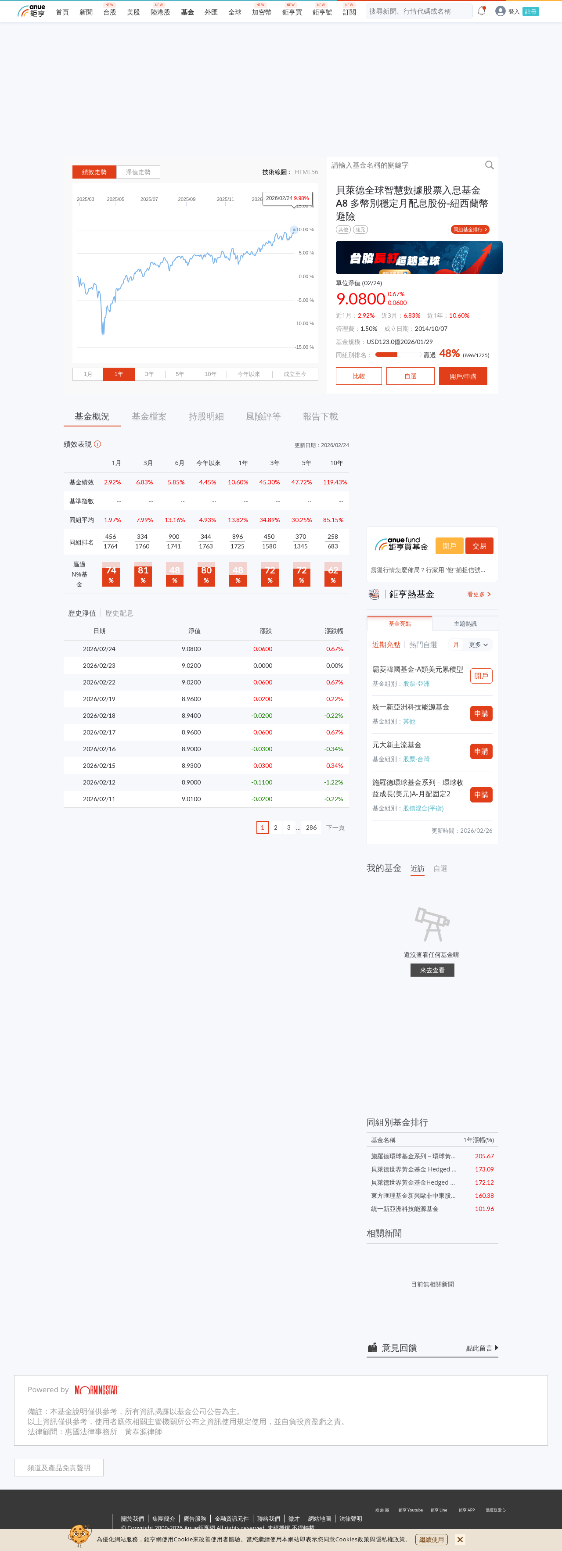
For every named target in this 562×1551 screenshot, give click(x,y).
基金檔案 (149, 416)
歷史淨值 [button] (82, 613)
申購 (482, 713)
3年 (149, 374)
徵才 (294, 1518)
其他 (343, 229)
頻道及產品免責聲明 (58, 1468)
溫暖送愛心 (495, 1523)
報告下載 (320, 416)
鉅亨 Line (439, 1523)
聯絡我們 (268, 1518)
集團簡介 (163, 1518)
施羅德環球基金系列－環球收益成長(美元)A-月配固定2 (418, 788)
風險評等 (263, 416)
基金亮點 (400, 623)
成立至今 (295, 374)
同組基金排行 (468, 229)
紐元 (360, 229)
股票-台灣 (416, 759)
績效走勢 (94, 172)
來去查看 (432, 970)
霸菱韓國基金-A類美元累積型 (417, 669)
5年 (180, 374)
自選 (440, 868)
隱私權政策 (390, 1539)
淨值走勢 (138, 172)
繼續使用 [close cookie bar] (431, 1539)
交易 (479, 546)
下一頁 (335, 827)
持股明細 (206, 416)
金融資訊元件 (232, 1518)
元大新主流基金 (397, 744)
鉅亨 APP (467, 1523)
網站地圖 (319, 1518)
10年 (211, 374)
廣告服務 (195, 1518)
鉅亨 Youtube (411, 1523)
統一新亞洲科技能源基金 (411, 707)
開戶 (450, 546)
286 (311, 827)
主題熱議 (465, 623)
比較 (359, 376)
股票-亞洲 (416, 683)
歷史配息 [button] (119, 613)
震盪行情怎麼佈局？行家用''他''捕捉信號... (428, 570)
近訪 (418, 868)
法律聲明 (350, 1518)
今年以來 (249, 374)
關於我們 (132, 1518)
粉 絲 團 (383, 1523)
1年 (118, 374)
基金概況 (92, 416)
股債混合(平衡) (423, 808)
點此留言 (479, 1347)
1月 (88, 374)
